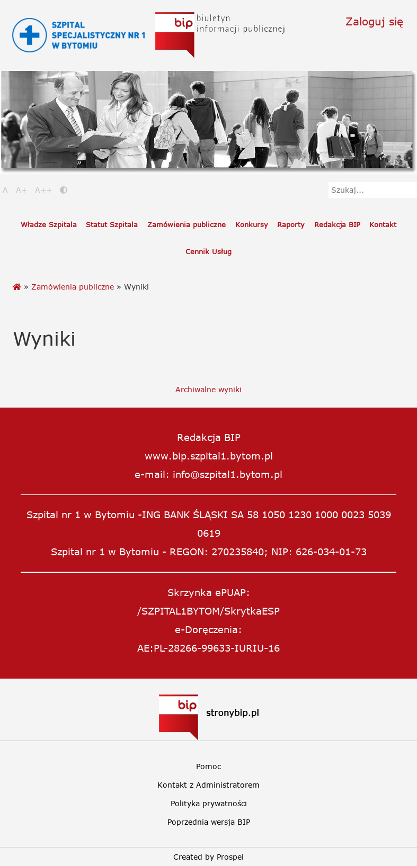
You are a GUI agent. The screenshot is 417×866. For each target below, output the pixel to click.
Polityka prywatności (209, 803)
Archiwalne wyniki (208, 389)
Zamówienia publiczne (186, 224)
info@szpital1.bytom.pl (227, 474)
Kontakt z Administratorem (208, 784)
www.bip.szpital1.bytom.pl (209, 456)
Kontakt (382, 224)
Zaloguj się (374, 21)
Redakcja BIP (337, 224)
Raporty (291, 224)
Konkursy (251, 224)
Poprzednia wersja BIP (208, 821)
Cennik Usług (208, 251)
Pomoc (208, 766)
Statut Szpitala (112, 224)
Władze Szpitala (49, 224)
